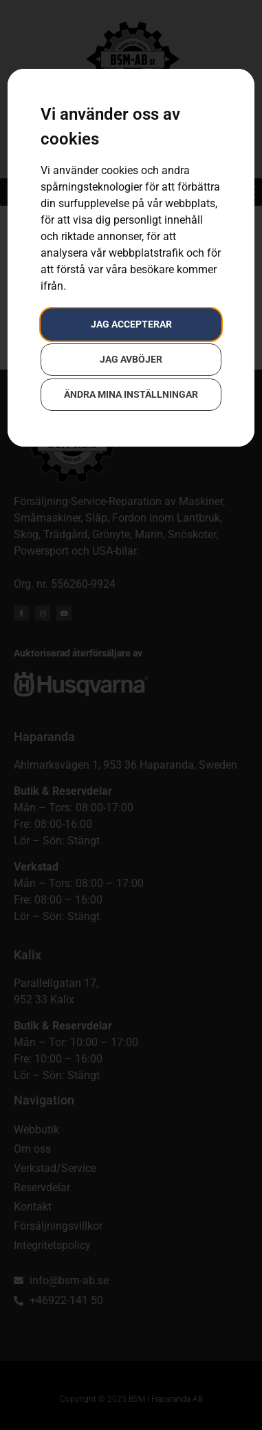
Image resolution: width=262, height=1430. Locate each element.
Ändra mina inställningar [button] (131, 394)
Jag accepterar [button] (131, 324)
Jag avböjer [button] (131, 359)
